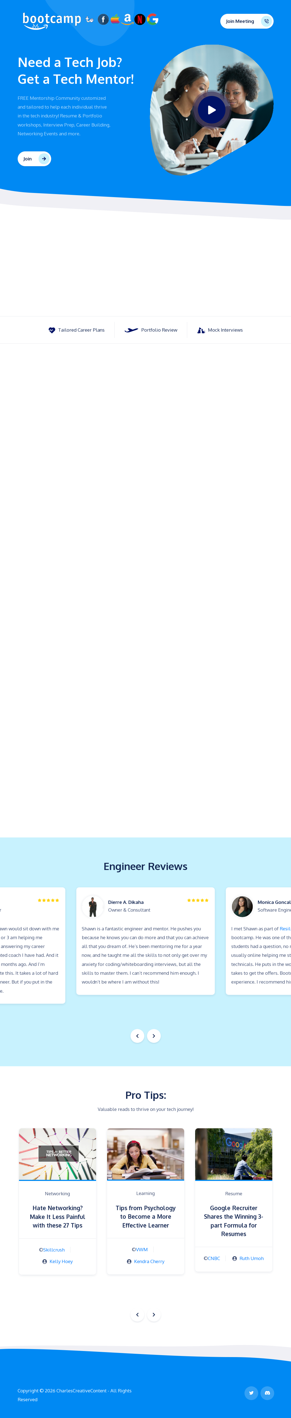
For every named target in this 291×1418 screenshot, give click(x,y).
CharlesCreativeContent (81, 1390)
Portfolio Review (150, 330)
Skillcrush (54, 1250)
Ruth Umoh (252, 1258)
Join (27, 159)
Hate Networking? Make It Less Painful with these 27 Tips (57, 1216)
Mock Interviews (220, 330)
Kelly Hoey (61, 1261)
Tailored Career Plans (76, 330)
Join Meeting (240, 21)
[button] (154, 1036)
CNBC (214, 1258)
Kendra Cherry (149, 1261)
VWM (142, 1249)
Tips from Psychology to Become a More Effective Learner (146, 1216)
